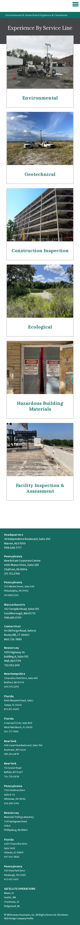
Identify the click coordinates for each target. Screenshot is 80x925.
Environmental (40, 98)
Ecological (40, 327)
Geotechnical (40, 174)
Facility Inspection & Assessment (40, 488)
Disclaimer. (63, 915)
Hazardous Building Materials (40, 406)
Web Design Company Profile (18, 918)
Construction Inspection (40, 250)
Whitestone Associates (21, 5)
